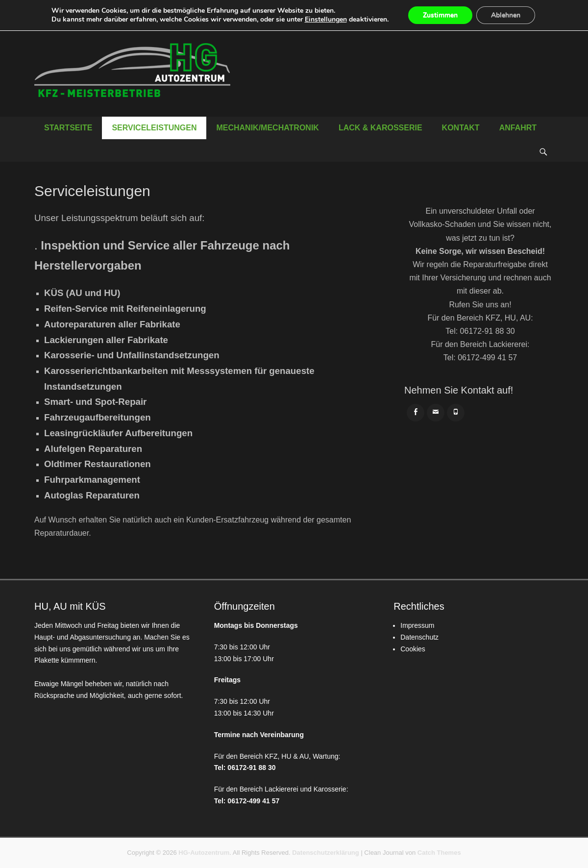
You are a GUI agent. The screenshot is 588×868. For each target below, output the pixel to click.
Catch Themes (439, 852)
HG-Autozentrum (203, 852)
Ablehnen (505, 15)
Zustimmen (440, 15)
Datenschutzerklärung (325, 852)
